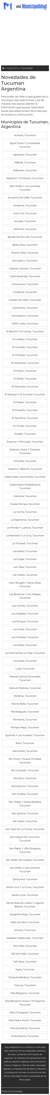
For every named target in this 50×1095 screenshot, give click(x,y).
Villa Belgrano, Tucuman (25, 993)
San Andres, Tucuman (25, 794)
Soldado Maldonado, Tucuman (25, 938)
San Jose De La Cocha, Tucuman (25, 829)
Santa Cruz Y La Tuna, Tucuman (25, 887)
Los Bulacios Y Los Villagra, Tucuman (25, 596)
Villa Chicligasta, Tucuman (25, 1012)
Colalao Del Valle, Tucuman (25, 300)
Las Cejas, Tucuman (25, 559)
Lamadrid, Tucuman (25, 551)
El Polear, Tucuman (25, 402)
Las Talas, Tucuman (25, 567)
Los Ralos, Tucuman (25, 645)
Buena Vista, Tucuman (24, 252)
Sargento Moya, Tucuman (25, 914)
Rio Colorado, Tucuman (25, 770)
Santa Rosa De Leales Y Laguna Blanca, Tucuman (25, 904)
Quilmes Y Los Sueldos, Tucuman (25, 735)
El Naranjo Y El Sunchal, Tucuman (25, 394)
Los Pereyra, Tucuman (25, 621)
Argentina (13, 68)
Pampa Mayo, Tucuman (25, 727)
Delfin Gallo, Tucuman (25, 323)
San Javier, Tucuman (25, 821)
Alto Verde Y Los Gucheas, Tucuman (25, 188)
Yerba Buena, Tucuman (25, 1036)
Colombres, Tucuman (25, 307)
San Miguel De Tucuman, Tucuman (25, 839)
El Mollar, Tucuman (24, 378)
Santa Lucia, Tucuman (25, 895)
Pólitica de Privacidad (12, 1091)
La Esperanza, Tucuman (25, 519)
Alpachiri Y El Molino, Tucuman (24, 178)
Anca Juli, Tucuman (25, 213)
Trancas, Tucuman (25, 985)
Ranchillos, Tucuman (25, 751)
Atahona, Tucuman (25, 229)
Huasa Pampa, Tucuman (25, 504)
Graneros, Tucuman (25, 496)
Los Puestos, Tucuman (25, 637)
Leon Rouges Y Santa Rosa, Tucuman (25, 584)
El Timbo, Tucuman (25, 426)
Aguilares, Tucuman (25, 154)
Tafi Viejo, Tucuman (25, 961)
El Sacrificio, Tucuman (25, 418)
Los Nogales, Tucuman (25, 613)
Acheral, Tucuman (25, 135)
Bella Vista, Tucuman (25, 244)
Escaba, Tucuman (25, 433)
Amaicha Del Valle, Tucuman (25, 197)
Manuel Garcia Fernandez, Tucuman (25, 678)
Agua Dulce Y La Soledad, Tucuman (25, 145)
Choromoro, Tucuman (25, 284)
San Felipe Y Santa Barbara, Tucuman (25, 803)
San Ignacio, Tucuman (25, 813)
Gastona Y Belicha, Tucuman (25, 468)
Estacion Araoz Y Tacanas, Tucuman (25, 451)
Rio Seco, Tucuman (25, 778)
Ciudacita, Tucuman (25, 292)
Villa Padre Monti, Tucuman (25, 1020)
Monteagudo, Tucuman (25, 711)
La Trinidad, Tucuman (25, 543)
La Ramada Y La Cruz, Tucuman (25, 535)
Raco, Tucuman (25, 743)
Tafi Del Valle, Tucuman (25, 953)
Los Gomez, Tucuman (25, 605)
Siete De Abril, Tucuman (25, 922)
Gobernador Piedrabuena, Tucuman (25, 486)
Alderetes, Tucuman (25, 170)
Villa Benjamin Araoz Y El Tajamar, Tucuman (25, 1003)
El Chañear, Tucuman (25, 355)
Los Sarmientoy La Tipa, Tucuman (25, 653)
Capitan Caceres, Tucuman (25, 268)
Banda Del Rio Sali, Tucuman (25, 237)
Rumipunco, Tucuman (25, 786)
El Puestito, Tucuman (25, 410)
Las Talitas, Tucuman (25, 574)
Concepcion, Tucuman (25, 315)
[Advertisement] (25, 39)
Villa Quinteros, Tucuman (25, 1028)
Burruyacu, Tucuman (25, 260)
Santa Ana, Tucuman (25, 879)
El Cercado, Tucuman (25, 347)
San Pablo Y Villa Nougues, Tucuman (25, 850)
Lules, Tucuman (25, 668)
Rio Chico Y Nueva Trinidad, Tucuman (25, 760)
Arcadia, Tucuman (25, 221)
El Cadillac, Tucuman (25, 339)
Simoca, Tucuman (25, 930)
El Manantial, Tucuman (25, 363)
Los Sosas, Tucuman (25, 660)
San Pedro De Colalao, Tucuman (25, 860)
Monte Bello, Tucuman (25, 703)
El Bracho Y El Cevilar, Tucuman (25, 331)
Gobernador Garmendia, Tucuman (25, 476)
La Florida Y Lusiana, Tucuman (25, 527)
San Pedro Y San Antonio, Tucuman (25, 869)
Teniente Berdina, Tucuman (25, 977)
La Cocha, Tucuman (25, 511)
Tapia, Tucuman (25, 969)
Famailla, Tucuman (25, 461)
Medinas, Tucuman (25, 696)
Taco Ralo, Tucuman (25, 945)
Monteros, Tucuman (25, 719)
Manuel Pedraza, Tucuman (25, 688)
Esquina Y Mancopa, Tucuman (25, 441)
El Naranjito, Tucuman (25, 386)
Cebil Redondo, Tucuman (25, 276)
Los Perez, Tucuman (25, 629)
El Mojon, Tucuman (25, 370)
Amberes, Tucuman (25, 205)
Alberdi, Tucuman (25, 162)
